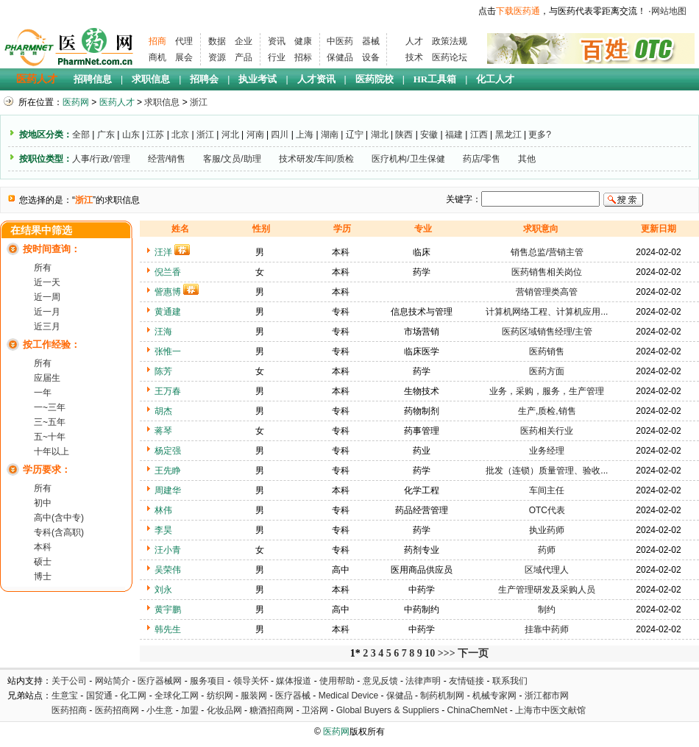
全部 (81, 134)
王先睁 (168, 470)
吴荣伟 (168, 570)
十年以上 (51, 451)
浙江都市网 (547, 695)
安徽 (429, 134)
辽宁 (354, 134)
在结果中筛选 (41, 230)
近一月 (47, 312)
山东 (131, 134)
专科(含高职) (59, 532)
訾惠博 (168, 292)
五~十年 (49, 437)
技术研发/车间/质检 (317, 159)
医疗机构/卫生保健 (408, 159)
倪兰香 (168, 272)
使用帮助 (337, 681)
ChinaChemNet (477, 710)
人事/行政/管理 (101, 159)
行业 (276, 57)
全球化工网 (177, 695)
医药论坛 (449, 57)
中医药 (340, 41)
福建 (454, 134)
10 (430, 653)
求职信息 (151, 79)
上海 (304, 134)
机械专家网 (494, 695)
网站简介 (112, 681)
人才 (414, 41)
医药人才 (36, 79)
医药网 (76, 102)
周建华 (168, 490)
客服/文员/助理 (232, 159)
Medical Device (348, 695)
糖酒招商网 (271, 710)
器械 (371, 41)
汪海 (163, 331)
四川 (279, 134)
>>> (446, 653)
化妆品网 (224, 710)
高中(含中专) (59, 517)
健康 (303, 41)
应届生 (47, 378)
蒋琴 (163, 431)
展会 (184, 57)
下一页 (473, 653)
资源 (217, 57)
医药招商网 (117, 710)
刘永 (163, 590)
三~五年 (49, 422)
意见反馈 (380, 681)
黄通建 (168, 312)
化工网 (133, 695)
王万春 (168, 391)
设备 (371, 57)
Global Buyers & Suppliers (387, 710)
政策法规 (449, 41)
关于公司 (69, 681)
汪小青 (168, 550)
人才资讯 (316, 79)
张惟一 (168, 351)
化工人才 (495, 79)
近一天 (47, 282)
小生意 (159, 710)
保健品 (340, 57)
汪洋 (163, 252)
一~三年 (49, 407)
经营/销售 (166, 159)
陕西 (404, 134)
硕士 (43, 562)
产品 (243, 57)
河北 (230, 134)
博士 (43, 576)
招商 (157, 41)
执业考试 (257, 79)
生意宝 (65, 695)
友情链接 (466, 681)
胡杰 (163, 411)
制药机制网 (442, 695)
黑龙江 (508, 134)
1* (355, 653)
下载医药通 (518, 11)
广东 (106, 134)
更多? (539, 134)
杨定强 (168, 451)
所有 (43, 267)
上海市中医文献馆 (550, 710)
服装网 (254, 695)
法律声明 (423, 681)
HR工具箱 (435, 79)
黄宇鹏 (168, 609)
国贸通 (99, 695)
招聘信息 (93, 79)
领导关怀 (251, 681)
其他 (527, 159)
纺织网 (220, 695)
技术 (414, 57)
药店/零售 (481, 159)
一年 (43, 392)
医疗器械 (293, 695)
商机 (157, 57)
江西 (479, 134)
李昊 (163, 530)
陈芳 (163, 371)
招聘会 (204, 79)
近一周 (47, 297)
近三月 (47, 326)
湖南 (329, 134)
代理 (184, 41)
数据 (217, 41)
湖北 (379, 134)
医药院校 (374, 79)
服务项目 (207, 681)
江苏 (155, 134)
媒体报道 (293, 681)
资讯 (276, 41)
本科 (43, 547)
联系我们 (510, 681)
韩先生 (168, 629)
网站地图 (668, 11)
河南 (255, 134)
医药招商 (69, 710)
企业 (243, 41)
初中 (43, 503)
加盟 (191, 710)
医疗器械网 (160, 681)
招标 (303, 57)
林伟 (163, 510)
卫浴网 (316, 710)
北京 (180, 134)
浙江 (198, 102)
